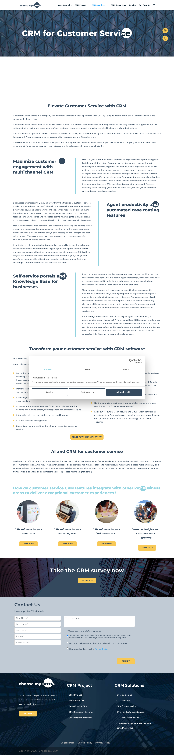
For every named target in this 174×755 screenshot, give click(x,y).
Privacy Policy (101, 649)
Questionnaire (65, 5)
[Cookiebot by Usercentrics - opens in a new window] (131, 361)
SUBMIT (126, 661)
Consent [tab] (48, 369)
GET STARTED (86, 580)
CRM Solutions (98, 5)
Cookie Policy (85, 743)
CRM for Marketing (126, 706)
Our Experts (144, 5)
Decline (49, 392)
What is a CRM (76, 700)
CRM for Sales (123, 700)
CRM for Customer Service (130, 712)
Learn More (28, 543)
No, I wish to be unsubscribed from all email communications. (98, 643)
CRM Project (80, 5)
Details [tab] (87, 369)
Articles (132, 5)
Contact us (28, 713)
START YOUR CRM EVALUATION (87, 436)
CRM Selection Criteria (81, 712)
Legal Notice (67, 743)
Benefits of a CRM (78, 706)
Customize (87, 392)
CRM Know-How (118, 5)
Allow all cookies (124, 392)
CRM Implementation (80, 717)
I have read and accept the (88, 649)
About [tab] (126, 369)
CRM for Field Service (127, 717)
